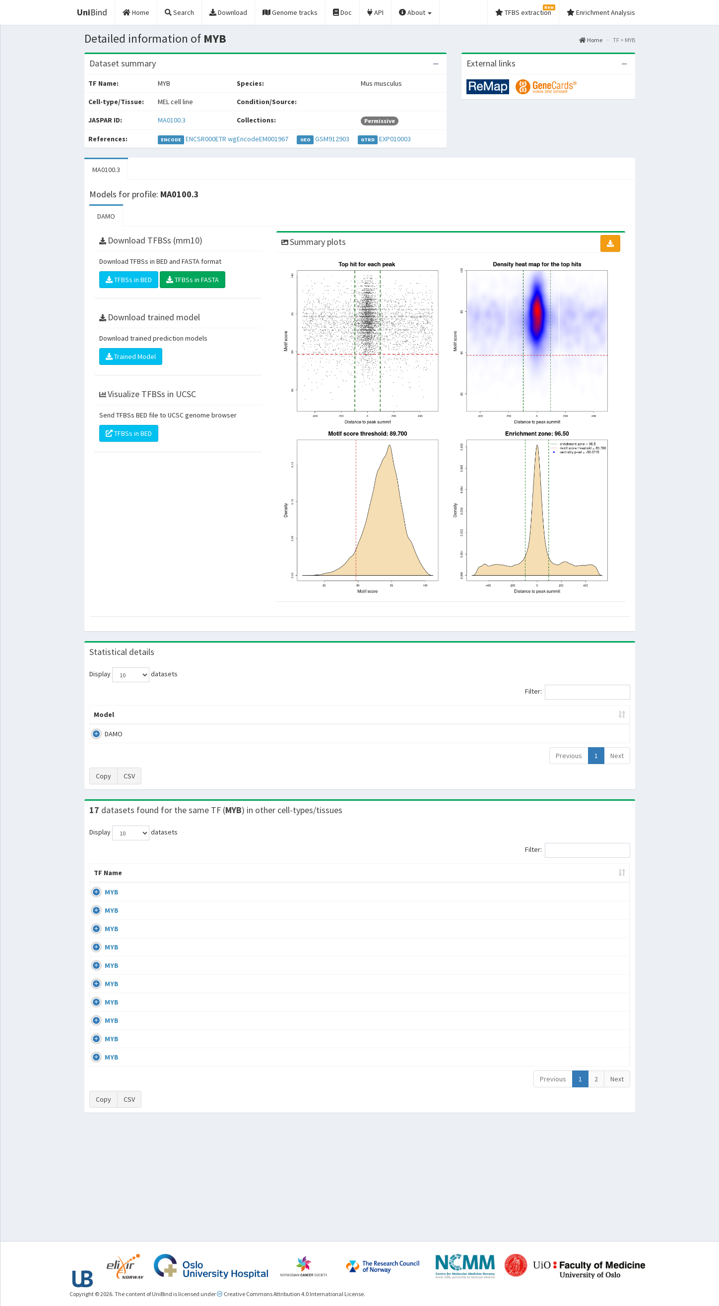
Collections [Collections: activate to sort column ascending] (425, 882)
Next (617, 755)
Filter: (577, 692)
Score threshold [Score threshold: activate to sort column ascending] (442, 714)
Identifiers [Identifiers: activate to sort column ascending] (546, 882)
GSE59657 (543, 1101)
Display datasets (133, 674)
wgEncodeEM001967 (258, 138)
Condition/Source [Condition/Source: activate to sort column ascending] (317, 882)
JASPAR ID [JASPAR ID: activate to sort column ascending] (595, 877)
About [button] (415, 12)
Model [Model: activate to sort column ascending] (104, 714)
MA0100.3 (172, 120)
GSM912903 (332, 138)
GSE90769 (543, 987)
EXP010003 (395, 138)
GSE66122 (543, 958)
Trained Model (131, 356)
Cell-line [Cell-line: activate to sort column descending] (154, 882)
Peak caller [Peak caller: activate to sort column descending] (162, 714)
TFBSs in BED (129, 279)
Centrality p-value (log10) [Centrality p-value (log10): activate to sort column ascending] (547, 714)
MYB (101, 901)
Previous (569, 755)
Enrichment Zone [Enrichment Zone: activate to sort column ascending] (300, 714)
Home (590, 40)
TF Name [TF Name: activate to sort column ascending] (103, 877)
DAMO (106, 216)
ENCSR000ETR (206, 138)
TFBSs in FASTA (192, 279)
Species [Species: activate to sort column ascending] (492, 882)
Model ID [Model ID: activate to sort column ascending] (227, 714)
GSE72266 (543, 901)
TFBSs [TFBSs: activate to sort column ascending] (376, 714)
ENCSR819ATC (549, 1073)
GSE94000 (543, 1045)
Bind (92, 12)
